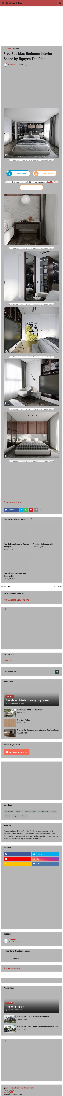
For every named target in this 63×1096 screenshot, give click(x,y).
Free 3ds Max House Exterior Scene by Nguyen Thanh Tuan (37, 1026)
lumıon (24, 816)
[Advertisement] (31, 26)
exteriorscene (43, 811)
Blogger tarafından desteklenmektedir (19, 1088)
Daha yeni (6, 587)
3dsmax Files (13, 3)
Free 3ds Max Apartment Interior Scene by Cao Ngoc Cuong (38, 730)
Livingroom (9, 811)
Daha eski (57, 587)
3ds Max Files (52, 182)
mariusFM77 (8, 1092)
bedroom (16, 49)
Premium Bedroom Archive (43, 544)
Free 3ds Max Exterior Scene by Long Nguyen (27, 700)
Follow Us (7, 660)
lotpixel (16, 816)
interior (18, 502)
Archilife (12, 940)
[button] (2, 3)
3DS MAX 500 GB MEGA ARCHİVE (16, 600)
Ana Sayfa (7, 49)
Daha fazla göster (15, 942)
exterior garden (30, 811)
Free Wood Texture (23, 720)
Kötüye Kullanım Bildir (13, 968)
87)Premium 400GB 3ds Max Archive (30, 710)
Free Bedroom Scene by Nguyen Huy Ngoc (16, 545)
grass (54, 811)
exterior (18, 811)
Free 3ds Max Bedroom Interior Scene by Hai (16, 574)
